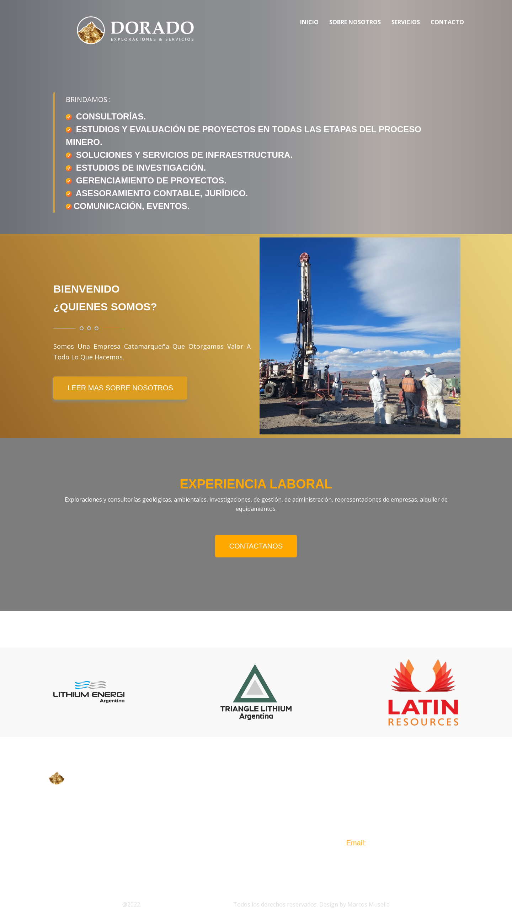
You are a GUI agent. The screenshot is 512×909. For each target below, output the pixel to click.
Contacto (447, 22)
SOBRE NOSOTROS (229, 807)
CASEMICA (68, 814)
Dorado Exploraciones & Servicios (187, 904)
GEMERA (65, 827)
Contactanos (256, 546)
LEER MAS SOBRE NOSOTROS (120, 388)
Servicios (405, 22)
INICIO (209, 793)
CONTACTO (216, 835)
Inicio (309, 22)
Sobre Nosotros (355, 22)
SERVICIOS (216, 821)
